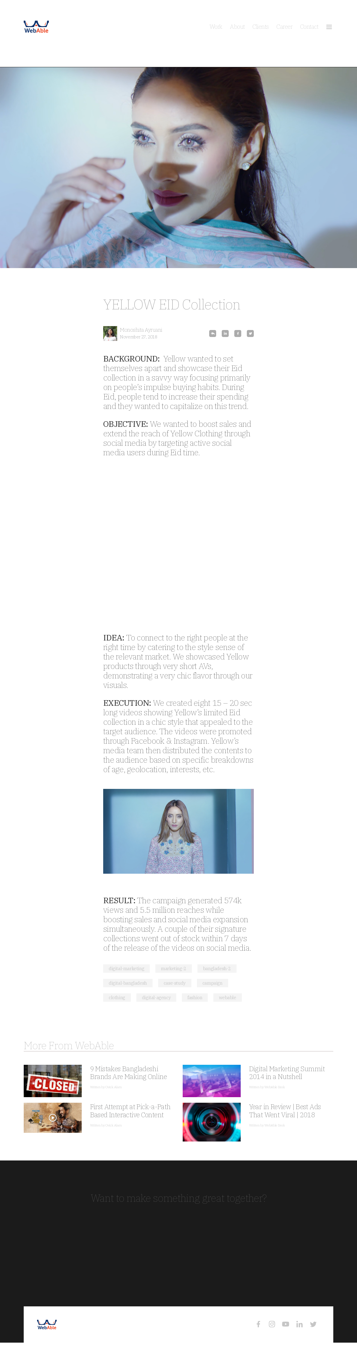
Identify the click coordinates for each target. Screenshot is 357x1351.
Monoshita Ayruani (141, 329)
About (237, 26)
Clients (260, 26)
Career (284, 26)
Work (215, 26)
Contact (309, 26)
